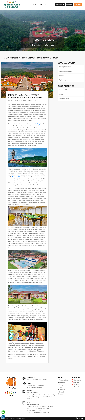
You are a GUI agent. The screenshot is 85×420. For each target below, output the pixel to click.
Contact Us (48, 5)
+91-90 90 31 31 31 (35, 410)
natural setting (36, 124)
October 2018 (63, 94)
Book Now (78, 5)
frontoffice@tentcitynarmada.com (40, 412)
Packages (36, 5)
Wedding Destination (65, 67)
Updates (61, 75)
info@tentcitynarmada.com (34, 387)
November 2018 (63, 90)
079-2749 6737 (43, 379)
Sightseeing (62, 80)
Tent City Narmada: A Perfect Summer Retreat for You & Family (25, 96)
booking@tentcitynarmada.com (36, 385)
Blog (60, 387)
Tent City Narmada (20, 100)
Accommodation (27, 5)
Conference (60, 5)
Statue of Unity (16, 177)
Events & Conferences (65, 71)
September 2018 (64, 98)
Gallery (42, 5)
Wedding (69, 5)
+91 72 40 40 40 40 (32, 379)
